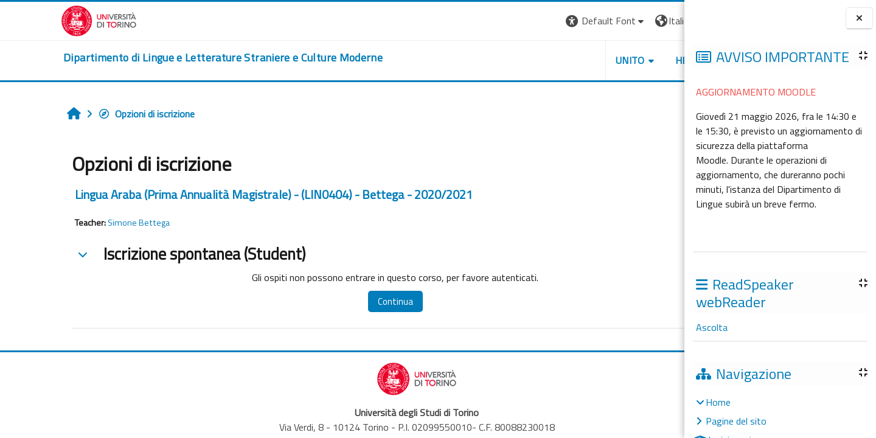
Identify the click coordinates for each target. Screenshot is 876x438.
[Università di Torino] (38, 19)
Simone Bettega (84, 222)
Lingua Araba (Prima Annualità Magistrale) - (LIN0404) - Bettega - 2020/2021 (219, 194)
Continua (330, 301)
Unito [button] (542, 60)
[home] (162, 57)
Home (718, 402)
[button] (517, 21)
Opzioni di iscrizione (91, 113)
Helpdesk (610, 60)
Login (663, 20)
